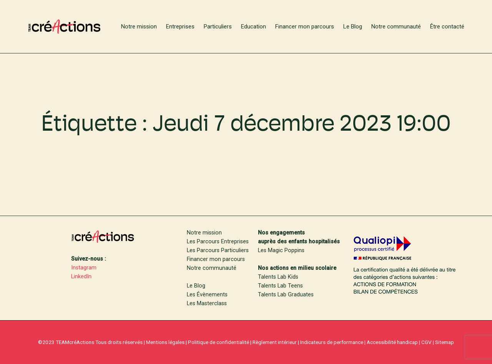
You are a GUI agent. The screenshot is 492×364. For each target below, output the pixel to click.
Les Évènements (207, 294)
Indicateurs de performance (331, 342)
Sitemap (444, 342)
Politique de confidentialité (218, 342)
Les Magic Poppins (281, 250)
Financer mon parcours (216, 259)
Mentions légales (165, 342)
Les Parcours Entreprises (218, 241)
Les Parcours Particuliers (218, 250)
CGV (426, 342)
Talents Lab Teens (280, 286)
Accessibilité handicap (392, 342)
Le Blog (196, 286)
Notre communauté (211, 268)
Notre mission (204, 232)
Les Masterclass (207, 303)
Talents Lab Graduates (286, 294)
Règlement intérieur (275, 342)
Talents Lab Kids (278, 277)
